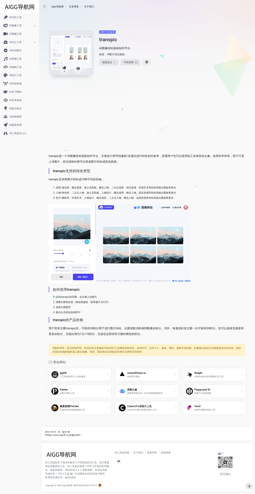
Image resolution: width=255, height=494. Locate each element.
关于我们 (89, 6)
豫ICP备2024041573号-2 (85, 485)
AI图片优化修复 (107, 32)
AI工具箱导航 (122, 452)
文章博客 (74, 6)
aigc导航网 (58, 6)
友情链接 (166, 452)
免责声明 (152, 452)
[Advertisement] (214, 55)
